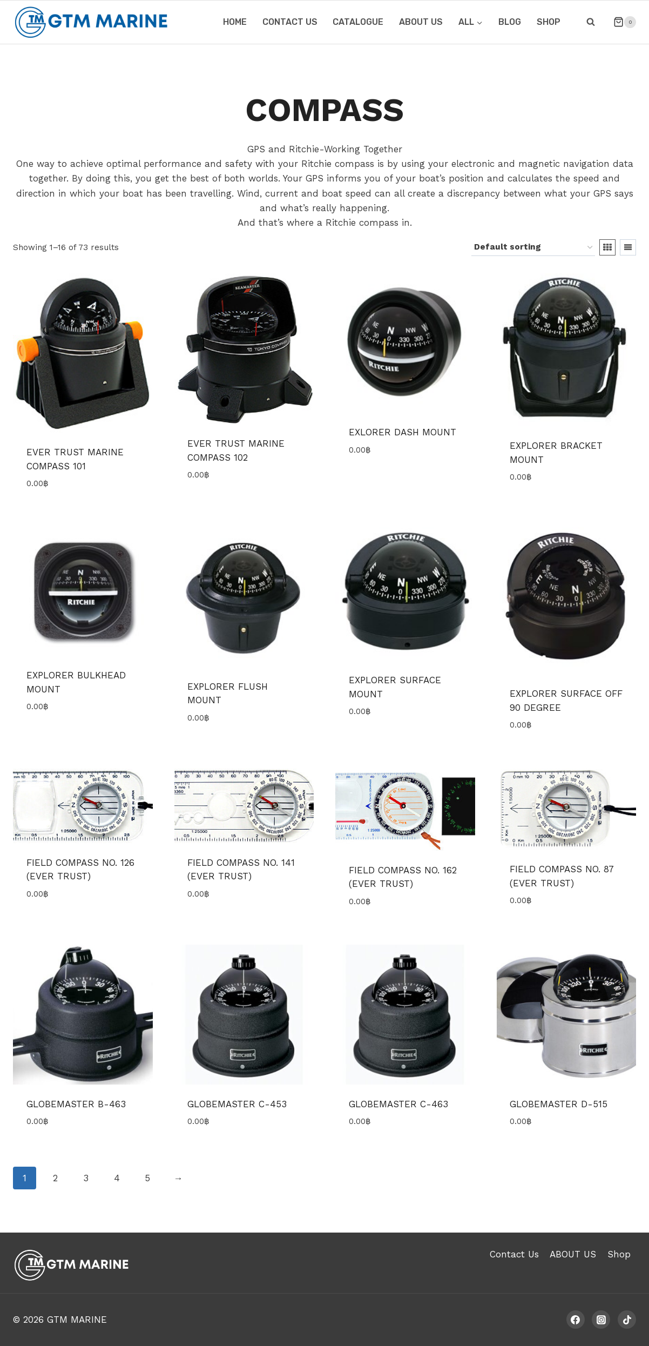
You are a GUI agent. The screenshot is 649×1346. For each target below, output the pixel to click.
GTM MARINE (77, 1319)
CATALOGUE (358, 22)
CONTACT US (289, 22)
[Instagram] (601, 1319)
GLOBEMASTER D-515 (558, 1104)
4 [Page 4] (117, 1178)
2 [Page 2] (55, 1178)
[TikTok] (627, 1319)
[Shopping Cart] (620, 22)
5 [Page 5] (147, 1178)
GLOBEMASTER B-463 (76, 1104)
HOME (235, 22)
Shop (548, 22)
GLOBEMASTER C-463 (398, 1104)
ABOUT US (421, 22)
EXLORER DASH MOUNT (402, 432)
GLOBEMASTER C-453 (237, 1104)
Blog (509, 22)
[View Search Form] (590, 22)
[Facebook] (575, 1319)
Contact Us (514, 1254)
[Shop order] (533, 247)
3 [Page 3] (86, 1178)
